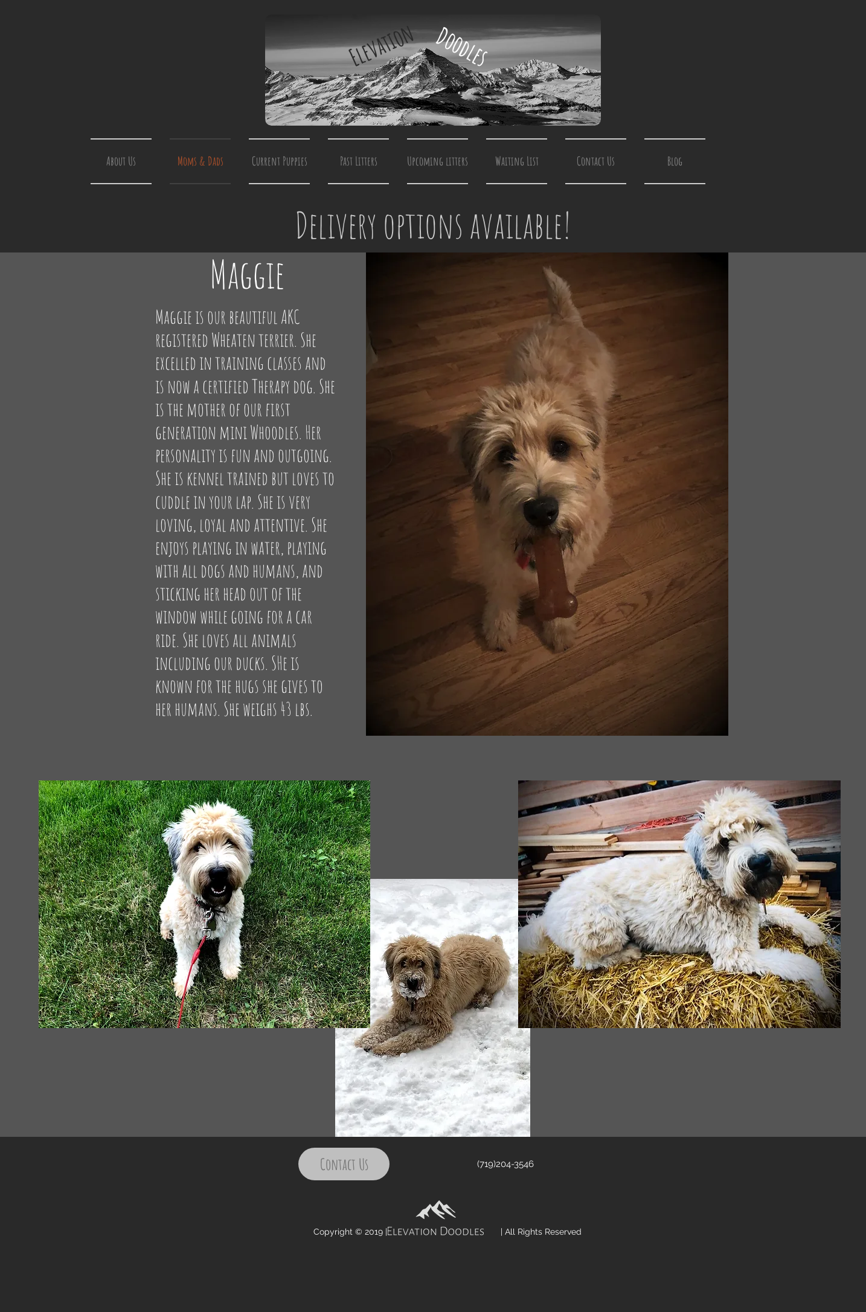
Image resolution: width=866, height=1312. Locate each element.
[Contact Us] (344, 1164)
